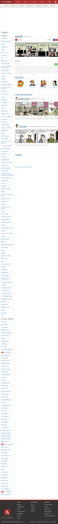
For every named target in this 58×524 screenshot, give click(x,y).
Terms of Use (46, 521)
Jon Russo (4, 419)
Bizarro (3, 76)
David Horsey (5, 366)
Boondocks (4, 82)
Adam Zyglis (4, 324)
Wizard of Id (4, 304)
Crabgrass (4, 100)
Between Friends (6, 73)
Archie (3, 49)
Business (6, 5)
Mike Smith (4, 447)
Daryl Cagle (4, 358)
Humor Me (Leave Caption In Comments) (7, 174)
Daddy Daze (4, 111)
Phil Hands (4, 461)
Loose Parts (4, 180)
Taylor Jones (4, 486)
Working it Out (5, 307)
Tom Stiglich (6, 492)
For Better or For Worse (5, 142)
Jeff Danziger (5, 394)
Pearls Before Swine (7, 228)
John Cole (3, 411)
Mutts (3, 211)
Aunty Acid (4, 55)
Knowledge (38, 5)
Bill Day (3, 338)
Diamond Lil (4, 119)
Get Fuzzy (4, 157)
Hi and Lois (4, 171)
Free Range (4, 151)
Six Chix (3, 267)
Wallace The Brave (6, 299)
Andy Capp (4, 47)
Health (21, 5)
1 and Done (4, 38)
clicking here (33, 73)
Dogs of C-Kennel (6, 127)
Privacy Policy (39, 521)
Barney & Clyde (5, 63)
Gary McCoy (4, 386)
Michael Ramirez (6, 436)
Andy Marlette (5, 330)
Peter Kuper (4, 458)
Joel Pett (3, 402)
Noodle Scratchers (6, 217)
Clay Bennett (6, 352)
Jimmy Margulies (6, 399)
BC (2, 58)
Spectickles (4, 270)
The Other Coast (5, 293)
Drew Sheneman (6, 374)
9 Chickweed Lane (6, 41)
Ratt (2, 469)
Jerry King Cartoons (6, 178)
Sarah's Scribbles (6, 256)
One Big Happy (5, 219)
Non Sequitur (5, 214)
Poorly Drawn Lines (6, 233)
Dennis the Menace (6, 116)
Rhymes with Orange (7, 244)
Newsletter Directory (50, 516)
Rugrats (3, 253)
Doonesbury (4, 130)
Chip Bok (3, 344)
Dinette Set (4, 122)
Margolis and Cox (6, 430)
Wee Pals (3, 302)
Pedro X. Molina (5, 455)
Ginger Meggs (5, 160)
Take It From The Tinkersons (6, 278)
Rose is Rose (4, 247)
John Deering (5, 416)
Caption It (4, 91)
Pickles (3, 230)
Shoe (2, 261)
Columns (33, 509)
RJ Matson (4, 464)
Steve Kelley (4, 480)
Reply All (3, 242)
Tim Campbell (5, 489)
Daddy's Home (5, 114)
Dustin (3, 133)
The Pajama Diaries (6, 296)
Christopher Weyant (7, 349)
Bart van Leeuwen (6, 333)
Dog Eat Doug (5, 125)
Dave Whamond (5, 363)
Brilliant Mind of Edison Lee (6, 88)
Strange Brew (5, 275)
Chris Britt (4, 347)
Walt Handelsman (6, 494)
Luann (3, 183)
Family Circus (5, 136)
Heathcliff (4, 165)
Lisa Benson (4, 427)
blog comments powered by (23, 167)
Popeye (3, 236)
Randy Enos (4, 466)
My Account (47, 509)
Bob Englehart (5, 341)
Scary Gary (4, 258)
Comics (32, 506)
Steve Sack (4, 483)
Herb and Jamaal (6, 168)
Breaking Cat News (6, 84)
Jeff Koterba (4, 397)
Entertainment (14, 5)
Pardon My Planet (6, 222)
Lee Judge (4, 425)
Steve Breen (4, 478)
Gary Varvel (4, 388)
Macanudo (4, 186)
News (32, 504)
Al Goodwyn (4, 327)
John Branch (4, 408)
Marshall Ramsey (6, 433)
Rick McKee (4, 472)
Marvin (3, 192)
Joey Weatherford (6, 405)
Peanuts (3, 225)
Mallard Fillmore (6, 189)
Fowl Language (5, 148)
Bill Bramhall (5, 335)
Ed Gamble (4, 377)
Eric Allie (3, 380)
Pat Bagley (4, 452)
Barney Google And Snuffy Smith (6, 67)
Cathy (2, 97)
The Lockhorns (5, 290)
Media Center (48, 513)
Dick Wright (4, 372)
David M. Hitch (5, 369)
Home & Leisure (29, 5)
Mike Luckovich (7, 444)
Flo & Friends (4, 139)
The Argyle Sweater (6, 282)
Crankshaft (4, 102)
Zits (2, 315)
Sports (52, 5)
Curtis (3, 108)
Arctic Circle (4, 52)
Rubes (3, 250)
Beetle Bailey (5, 70)
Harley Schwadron (6, 391)
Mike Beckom (5, 441)
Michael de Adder (6, 439)
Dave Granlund (5, 360)
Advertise (32, 521)
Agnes (3, 44)
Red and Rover (5, 239)
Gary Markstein (5, 383)
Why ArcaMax (48, 511)
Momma (3, 204)
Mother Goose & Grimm (5, 207)
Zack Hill (3, 313)
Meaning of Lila (5, 198)
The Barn (3, 285)
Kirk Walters (4, 422)
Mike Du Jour (5, 201)
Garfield (3, 154)
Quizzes (33, 511)
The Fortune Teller (6, 288)
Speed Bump (4, 272)
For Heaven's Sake (6, 146)
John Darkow (4, 413)
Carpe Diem (4, 94)
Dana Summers (5, 355)
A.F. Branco (4, 321)
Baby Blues (4, 61)
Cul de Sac (4, 105)
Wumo (3, 310)
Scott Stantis (4, 475)
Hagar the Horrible (6, 162)
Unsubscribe (53, 521)
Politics (45, 5)
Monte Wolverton (6, 450)
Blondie (3, 79)
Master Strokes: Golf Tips (7, 195)
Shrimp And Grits (6, 264)
